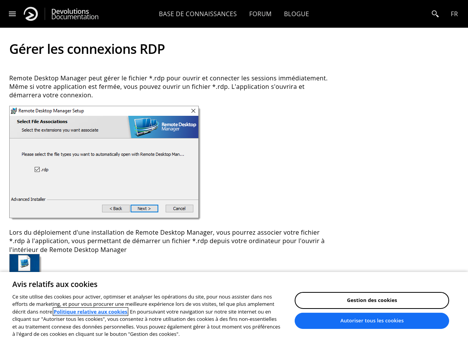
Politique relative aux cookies (90, 311)
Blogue (296, 14)
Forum (260, 14)
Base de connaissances (198, 14)
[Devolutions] (31, 14)
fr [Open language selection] (454, 14)
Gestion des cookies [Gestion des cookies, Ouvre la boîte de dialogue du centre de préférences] (372, 300)
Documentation (75, 14)
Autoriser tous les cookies (372, 320)
